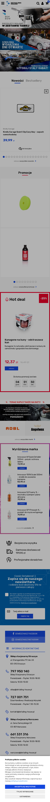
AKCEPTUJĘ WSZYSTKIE (24, 787)
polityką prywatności (18, 781)
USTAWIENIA (25, 797)
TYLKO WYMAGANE (25, 792)
